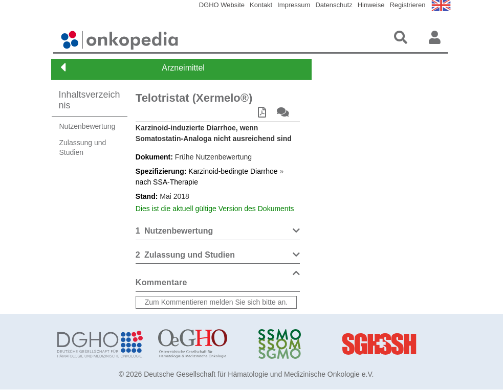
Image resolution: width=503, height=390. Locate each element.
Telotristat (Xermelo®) (194, 97)
